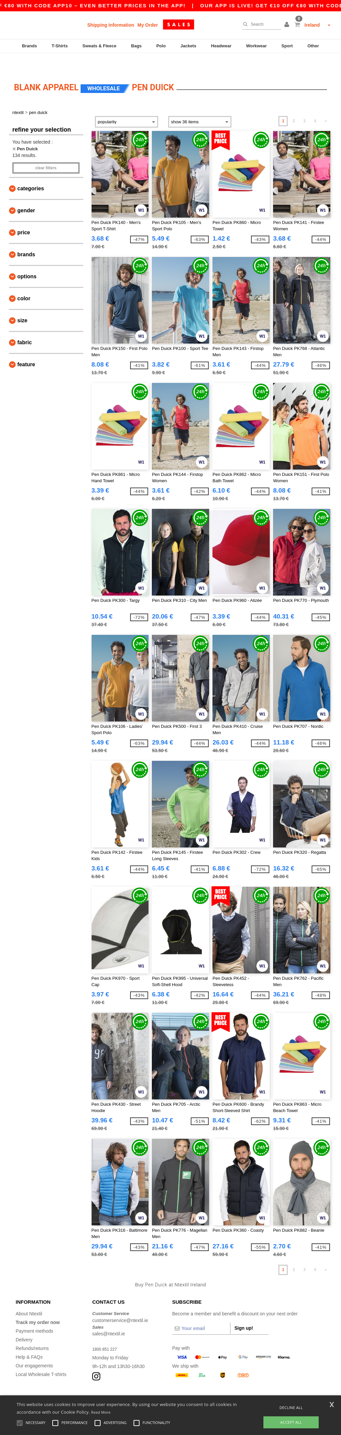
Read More (101, 1412)
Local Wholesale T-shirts (41, 1357)
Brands (29, 45)
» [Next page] (326, 104)
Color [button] (23, 282)
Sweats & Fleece (100, 45)
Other (313, 45)
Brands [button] (26, 238)
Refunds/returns (32, 1331)
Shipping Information (110, 25)
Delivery (24, 1323)
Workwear (256, 45)
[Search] (260, 24)
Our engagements (34, 1349)
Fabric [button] (24, 326)
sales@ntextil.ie (108, 1317)
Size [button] (22, 304)
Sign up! (243, 1311)
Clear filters (46, 151)
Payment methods (34, 1314)
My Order (148, 25)
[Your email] (201, 1312)
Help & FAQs (29, 1340)
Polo (161, 45)
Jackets (188, 45)
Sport (287, 45)
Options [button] (27, 260)
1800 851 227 (106, 1332)
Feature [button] (26, 348)
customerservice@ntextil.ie (120, 1303)
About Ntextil (29, 1297)
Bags (136, 45)
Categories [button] (30, 172)
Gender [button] (26, 194)
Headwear (221, 45)
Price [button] (23, 216)
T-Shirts (60, 45)
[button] (287, 25)
